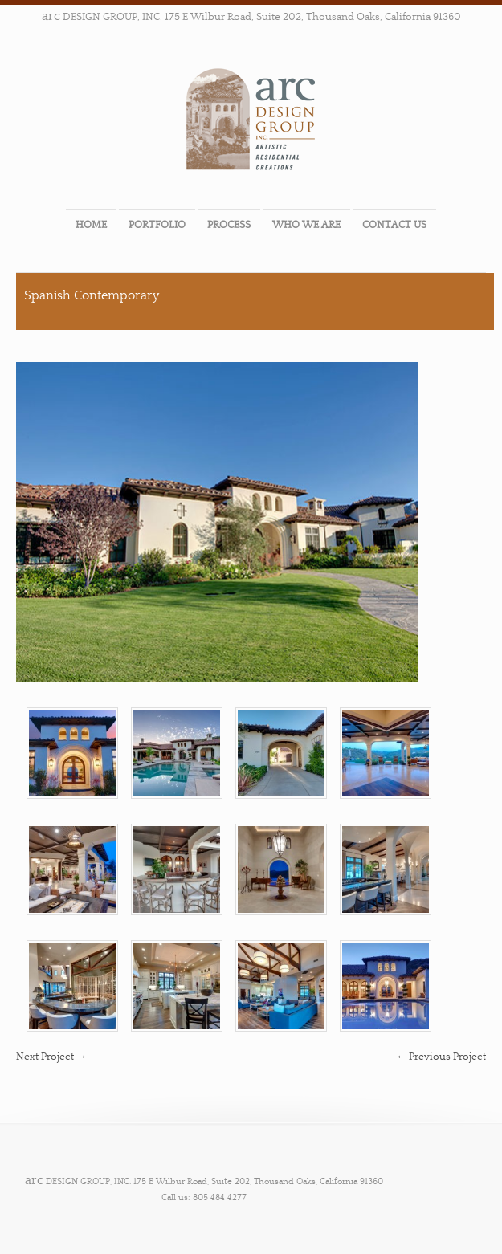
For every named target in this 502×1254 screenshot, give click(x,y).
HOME (91, 224)
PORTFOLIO (157, 224)
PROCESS (229, 224)
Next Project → (51, 1056)
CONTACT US (394, 224)
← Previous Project (441, 1056)
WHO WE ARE (306, 224)
